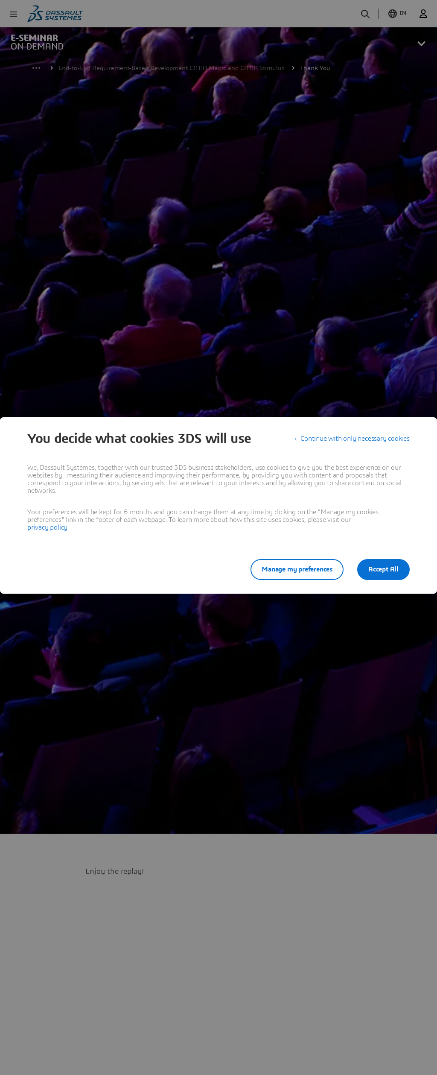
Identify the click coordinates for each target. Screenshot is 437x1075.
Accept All (383, 569)
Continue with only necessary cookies (355, 438)
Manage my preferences (297, 569)
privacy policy (47, 527)
